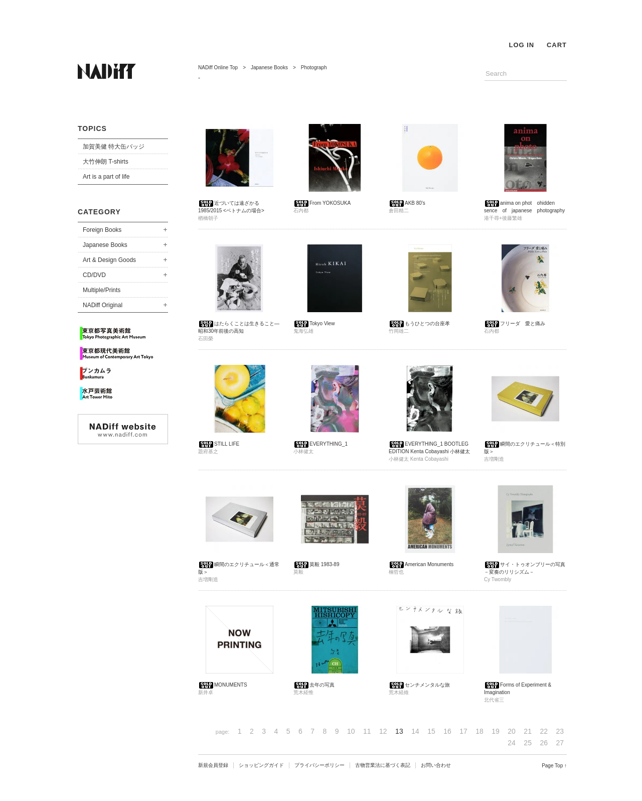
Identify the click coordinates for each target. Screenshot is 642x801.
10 (351, 731)
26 (544, 743)
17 (463, 731)
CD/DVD (94, 275)
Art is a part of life (106, 176)
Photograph (314, 67)
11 (367, 731)
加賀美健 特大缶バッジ (113, 146)
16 (447, 731)
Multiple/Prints (101, 290)
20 (512, 731)
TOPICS (92, 128)
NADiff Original (102, 305)
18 (479, 731)
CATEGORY (99, 212)
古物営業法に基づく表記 (382, 765)
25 (528, 743)
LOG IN (521, 45)
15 (431, 731)
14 (415, 731)
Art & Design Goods (109, 259)
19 (496, 731)
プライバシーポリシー (319, 765)
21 (528, 731)
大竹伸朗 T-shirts (105, 161)
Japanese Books (105, 244)
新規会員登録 (213, 765)
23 (560, 731)
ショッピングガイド (261, 765)
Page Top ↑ (554, 765)
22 (544, 731)
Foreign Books (102, 229)
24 (512, 743)
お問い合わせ (436, 765)
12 (383, 731)
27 (560, 743)
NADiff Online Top (218, 67)
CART (557, 45)
